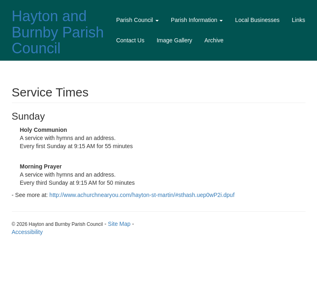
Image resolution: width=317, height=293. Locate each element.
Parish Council (137, 20)
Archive (214, 40)
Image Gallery (174, 40)
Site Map (119, 224)
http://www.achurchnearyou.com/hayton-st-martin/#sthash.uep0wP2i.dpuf (142, 195)
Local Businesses (257, 20)
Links (298, 20)
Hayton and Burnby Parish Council (58, 32)
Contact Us (130, 40)
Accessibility (27, 232)
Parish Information (197, 20)
